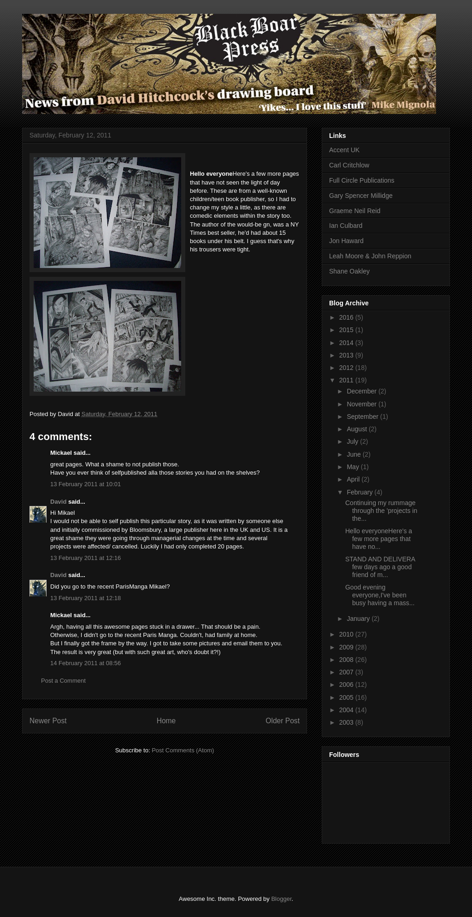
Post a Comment (63, 680)
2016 (347, 317)
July (353, 441)
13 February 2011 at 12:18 (85, 598)
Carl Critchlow (349, 165)
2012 (347, 367)
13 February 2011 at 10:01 (85, 484)
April (354, 479)
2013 (347, 355)
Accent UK (344, 150)
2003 (347, 722)
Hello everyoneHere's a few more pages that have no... (378, 538)
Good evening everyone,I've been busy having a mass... (379, 595)
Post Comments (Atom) (183, 750)
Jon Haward (346, 240)
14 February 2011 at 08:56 (85, 663)
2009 (347, 647)
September (363, 416)
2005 (347, 697)
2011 (347, 380)
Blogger (281, 898)
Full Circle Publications (362, 180)
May (353, 466)
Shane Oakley (349, 271)
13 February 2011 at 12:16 (85, 557)
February (360, 492)
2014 (347, 342)
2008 (347, 659)
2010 (347, 634)
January (359, 618)
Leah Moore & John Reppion (370, 256)
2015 (347, 329)
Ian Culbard (345, 225)
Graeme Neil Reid (354, 210)
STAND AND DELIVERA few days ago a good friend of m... (380, 566)
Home (166, 721)
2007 (347, 672)
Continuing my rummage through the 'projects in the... (381, 510)
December (362, 391)
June (354, 454)
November (362, 404)
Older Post (283, 721)
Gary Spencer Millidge (361, 195)
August (357, 429)
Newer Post (48, 721)
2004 (347, 710)
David (58, 501)
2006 (347, 684)
